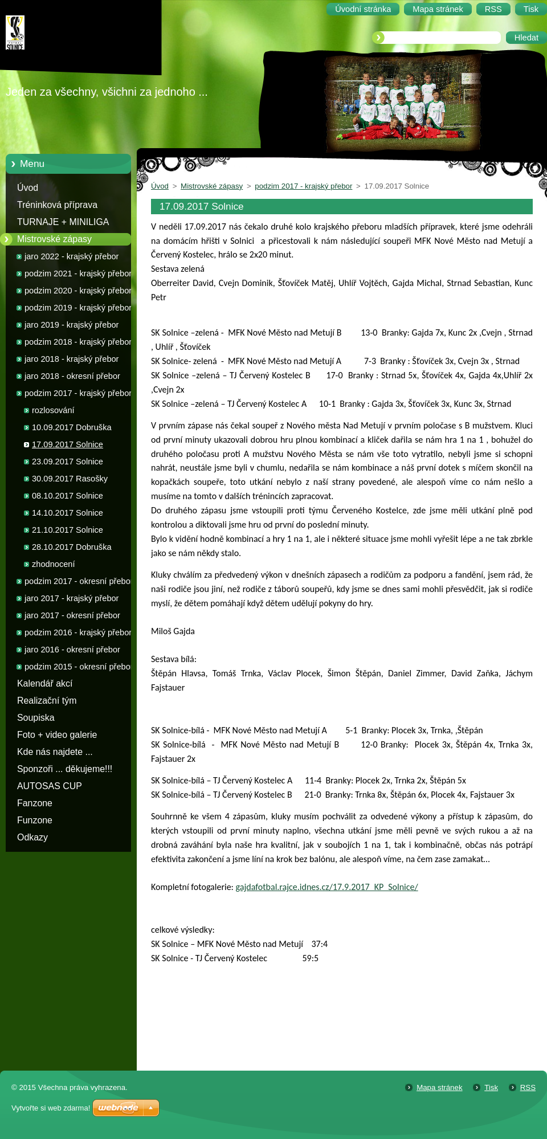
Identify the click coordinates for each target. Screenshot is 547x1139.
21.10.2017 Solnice (67, 529)
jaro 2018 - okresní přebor (72, 376)
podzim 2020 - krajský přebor (78, 290)
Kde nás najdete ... (55, 752)
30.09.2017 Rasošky (70, 478)
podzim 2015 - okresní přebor (79, 666)
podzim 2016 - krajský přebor (78, 632)
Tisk (491, 1087)
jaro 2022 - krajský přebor (72, 256)
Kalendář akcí (44, 683)
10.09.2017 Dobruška (72, 427)
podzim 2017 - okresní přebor (79, 581)
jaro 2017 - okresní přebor (72, 615)
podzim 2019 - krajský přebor (78, 307)
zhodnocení (53, 564)
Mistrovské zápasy (54, 239)
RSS (528, 1087)
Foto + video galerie (57, 735)
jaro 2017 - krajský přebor (72, 598)
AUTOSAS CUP (49, 786)
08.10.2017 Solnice (67, 495)
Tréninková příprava (57, 205)
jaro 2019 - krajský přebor (72, 324)
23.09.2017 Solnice (67, 461)
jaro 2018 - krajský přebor (72, 359)
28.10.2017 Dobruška (72, 547)
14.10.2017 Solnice (67, 512)
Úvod (27, 188)
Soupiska (36, 717)
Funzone (34, 820)
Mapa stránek (439, 1087)
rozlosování (53, 410)
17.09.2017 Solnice (67, 444)
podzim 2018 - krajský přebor (78, 341)
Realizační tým (46, 700)
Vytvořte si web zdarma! (50, 1108)
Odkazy (32, 837)
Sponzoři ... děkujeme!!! (64, 769)
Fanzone (34, 803)
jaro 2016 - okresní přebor (72, 649)
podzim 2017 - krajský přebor (78, 393)
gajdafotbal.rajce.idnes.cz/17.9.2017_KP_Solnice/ (327, 886)
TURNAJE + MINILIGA (63, 222)
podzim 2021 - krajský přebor (78, 273)
